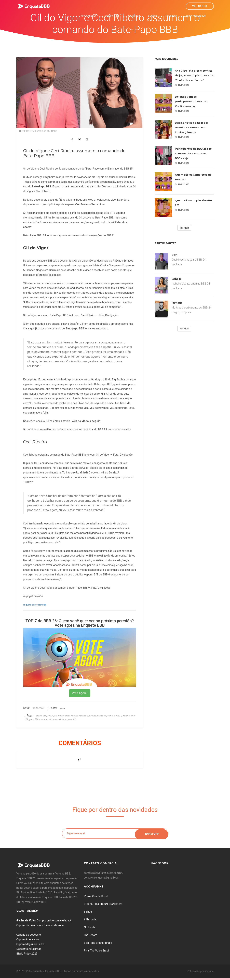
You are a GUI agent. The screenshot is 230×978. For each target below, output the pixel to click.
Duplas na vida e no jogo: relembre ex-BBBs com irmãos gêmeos (191, 127)
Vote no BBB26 (88, 15)
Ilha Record (90, 935)
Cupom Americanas (27, 939)
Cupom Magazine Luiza (30, 944)
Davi (174, 254)
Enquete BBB (112, 15)
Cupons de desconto (28, 934)
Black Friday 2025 (26, 953)
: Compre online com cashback (43, 920)
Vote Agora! (79, 693)
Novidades (171, 15)
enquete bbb (29, 604)
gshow (62, 708)
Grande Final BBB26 (195, 15)
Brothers (152, 15)
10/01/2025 (182, 85)
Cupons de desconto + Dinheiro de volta (40, 925)
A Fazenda (90, 919)
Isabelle (177, 278)
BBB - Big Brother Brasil (98, 942)
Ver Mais (184, 227)
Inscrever (151, 833)
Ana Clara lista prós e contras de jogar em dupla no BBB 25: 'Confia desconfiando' (194, 75)
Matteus (177, 302)
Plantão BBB (133, 15)
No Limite (89, 927)
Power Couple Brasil (96, 896)
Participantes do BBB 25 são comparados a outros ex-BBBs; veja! (193, 153)
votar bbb (41, 604)
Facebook (160, 863)
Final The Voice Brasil (96, 950)
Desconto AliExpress (28, 948)
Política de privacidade (200, 971)
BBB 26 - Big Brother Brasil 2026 (103, 904)
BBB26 (88, 911)
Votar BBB (199, 6)
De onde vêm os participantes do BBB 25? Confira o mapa (191, 101)
